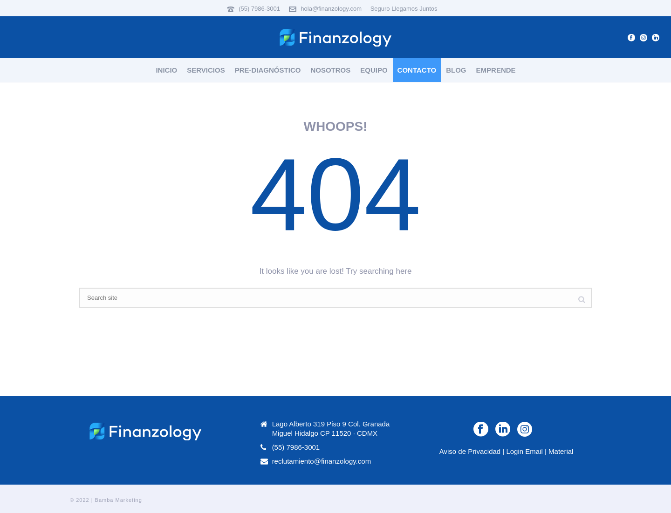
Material (560, 451)
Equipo (373, 70)
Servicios (206, 70)
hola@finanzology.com (331, 8)
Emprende (496, 70)
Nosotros (330, 70)
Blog (456, 70)
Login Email (524, 451)
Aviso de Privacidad (469, 451)
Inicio (166, 70)
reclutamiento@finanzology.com (321, 461)
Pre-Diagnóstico (268, 70)
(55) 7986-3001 (259, 8)
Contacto (417, 70)
